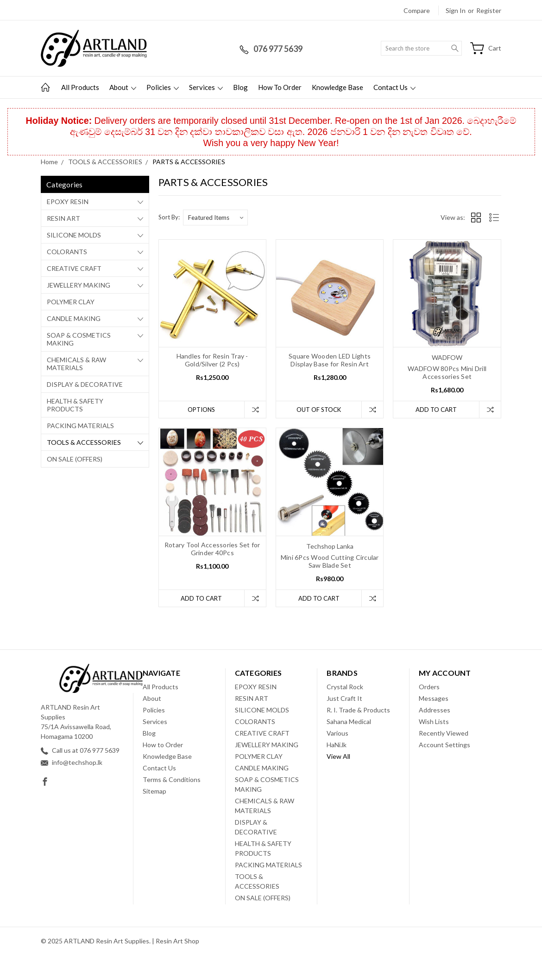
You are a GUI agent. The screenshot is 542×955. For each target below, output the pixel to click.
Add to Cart (436, 409)
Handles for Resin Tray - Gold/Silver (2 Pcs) (212, 360)
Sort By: (169, 217)
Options (201, 409)
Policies (162, 87)
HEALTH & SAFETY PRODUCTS (75, 405)
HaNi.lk (337, 745)
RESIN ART (63, 218)
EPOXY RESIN (67, 201)
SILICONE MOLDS (74, 235)
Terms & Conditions (172, 779)
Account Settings (444, 745)
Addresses (434, 710)
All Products (80, 87)
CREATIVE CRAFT (74, 268)
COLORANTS (67, 252)
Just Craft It (344, 698)
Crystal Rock (345, 687)
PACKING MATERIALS (80, 425)
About (122, 87)
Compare (416, 10)
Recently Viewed (443, 733)
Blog (240, 87)
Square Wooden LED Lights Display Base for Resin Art (330, 360)
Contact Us (394, 87)
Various (337, 733)
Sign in (456, 10)
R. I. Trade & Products (358, 710)
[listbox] (215, 217)
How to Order (280, 87)
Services (206, 87)
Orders (429, 687)
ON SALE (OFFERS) (74, 459)
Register (488, 10)
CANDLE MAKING (74, 318)
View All (338, 756)
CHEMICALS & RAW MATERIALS (76, 364)
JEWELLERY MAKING (78, 285)
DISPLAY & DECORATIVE (85, 384)
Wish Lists (434, 721)
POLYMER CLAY (71, 302)
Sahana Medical (349, 721)
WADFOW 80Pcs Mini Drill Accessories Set (447, 372)
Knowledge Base (337, 87)
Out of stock (318, 409)
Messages (433, 698)
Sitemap (154, 791)
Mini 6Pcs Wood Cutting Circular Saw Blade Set (330, 561)
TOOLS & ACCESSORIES (84, 442)
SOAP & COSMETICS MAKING (79, 339)
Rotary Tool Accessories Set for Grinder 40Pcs (212, 549)
